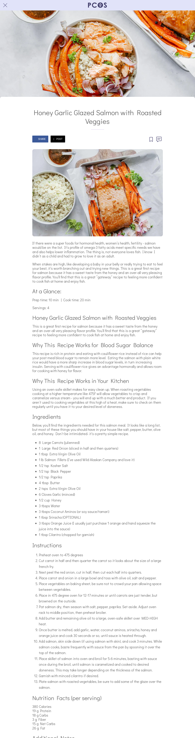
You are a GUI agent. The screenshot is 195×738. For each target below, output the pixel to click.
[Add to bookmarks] (151, 139)
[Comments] (159, 139)
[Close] (5, 5)
